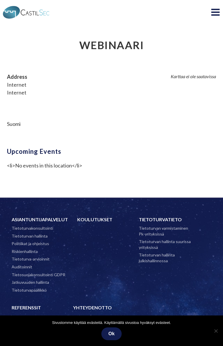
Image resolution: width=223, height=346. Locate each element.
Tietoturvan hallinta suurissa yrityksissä (165, 244)
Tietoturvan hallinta (30, 235)
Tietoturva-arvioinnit (31, 258)
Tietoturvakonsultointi (32, 228)
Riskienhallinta (25, 251)
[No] (216, 331)
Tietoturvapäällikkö (29, 290)
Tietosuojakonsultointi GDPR (38, 274)
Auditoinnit (22, 266)
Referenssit (26, 307)
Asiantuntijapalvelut (40, 219)
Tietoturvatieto (160, 219)
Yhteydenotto (92, 307)
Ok (111, 333)
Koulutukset (94, 219)
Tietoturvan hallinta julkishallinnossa (157, 257)
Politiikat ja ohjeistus (30, 243)
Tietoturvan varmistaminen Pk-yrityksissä (163, 231)
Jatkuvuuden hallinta (30, 282)
